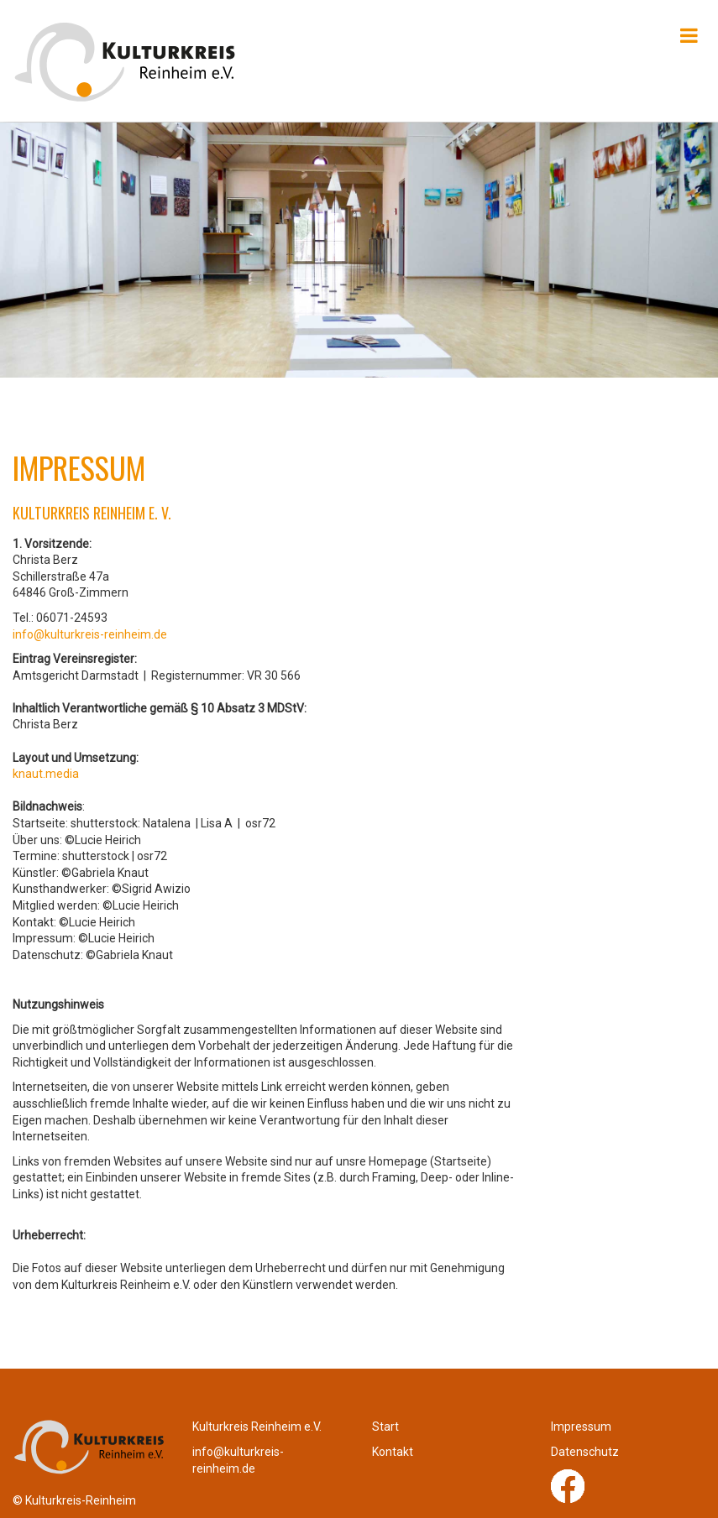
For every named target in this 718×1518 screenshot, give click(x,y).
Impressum (581, 1426)
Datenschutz (585, 1451)
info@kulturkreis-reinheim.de (90, 634)
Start (385, 1426)
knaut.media (46, 773)
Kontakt (392, 1451)
